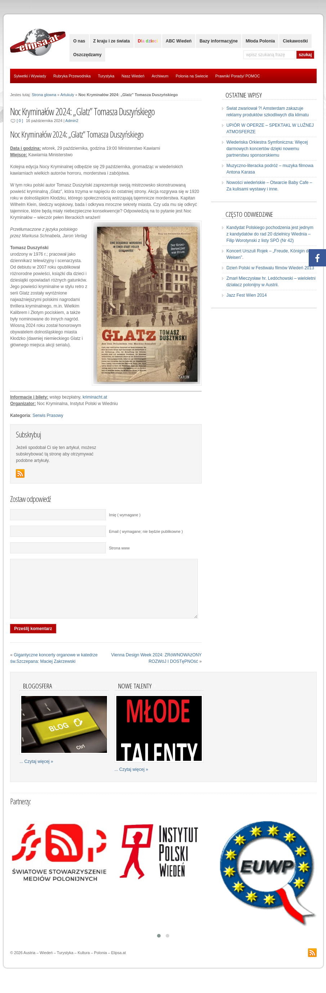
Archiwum (160, 76)
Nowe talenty (135, 696)
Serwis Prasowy (47, 415)
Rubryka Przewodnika (72, 76)
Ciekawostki (295, 41)
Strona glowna (44, 95)
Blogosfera (37, 696)
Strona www (119, 548)
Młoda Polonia (260, 41)
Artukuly (67, 95)
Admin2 (71, 120)
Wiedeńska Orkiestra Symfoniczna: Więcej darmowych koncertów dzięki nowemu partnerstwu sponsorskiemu (267, 149)
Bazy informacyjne (219, 41)
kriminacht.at (94, 397)
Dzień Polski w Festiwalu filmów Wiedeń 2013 (270, 267)
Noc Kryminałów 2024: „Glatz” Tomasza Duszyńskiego (82, 111)
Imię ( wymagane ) (124, 515)
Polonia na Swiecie (192, 76)
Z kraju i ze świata (111, 41)
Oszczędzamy (87, 54)
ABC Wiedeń (179, 41)
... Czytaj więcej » (36, 772)
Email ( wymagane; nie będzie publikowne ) (146, 531)
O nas (79, 41)
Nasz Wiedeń (133, 76)
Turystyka (106, 76)
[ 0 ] (20, 120)
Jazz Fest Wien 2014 (246, 295)
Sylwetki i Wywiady (30, 76)
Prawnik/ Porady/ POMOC (237, 76)
